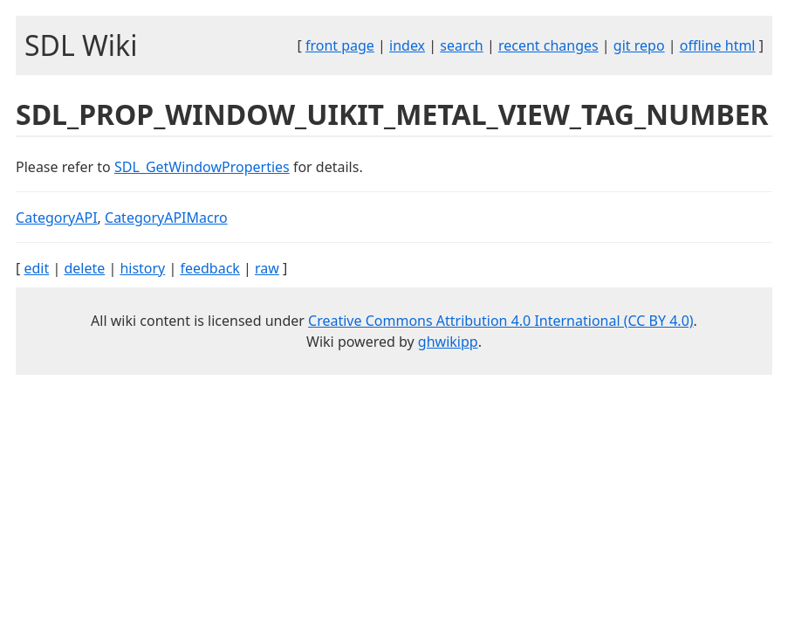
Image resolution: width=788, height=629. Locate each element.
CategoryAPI (57, 217)
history (142, 268)
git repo (639, 45)
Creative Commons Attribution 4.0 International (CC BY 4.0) (501, 320)
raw (267, 268)
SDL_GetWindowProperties (202, 166)
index (407, 45)
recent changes (548, 45)
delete (84, 268)
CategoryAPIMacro (166, 217)
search (461, 45)
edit (36, 268)
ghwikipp (448, 341)
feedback (209, 268)
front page (339, 45)
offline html (718, 45)
